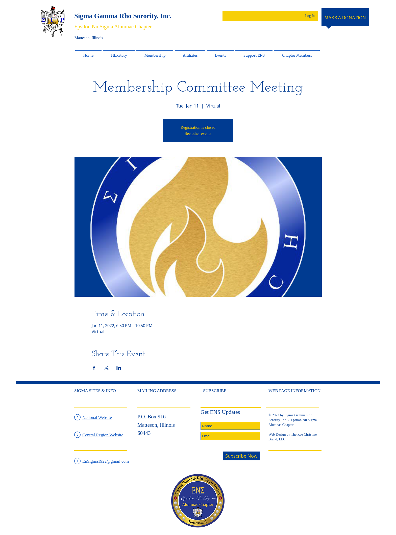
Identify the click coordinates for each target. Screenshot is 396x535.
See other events (198, 133)
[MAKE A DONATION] (345, 17)
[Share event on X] (106, 368)
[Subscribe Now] (241, 456)
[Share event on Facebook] (94, 368)
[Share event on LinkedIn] (118, 368)
